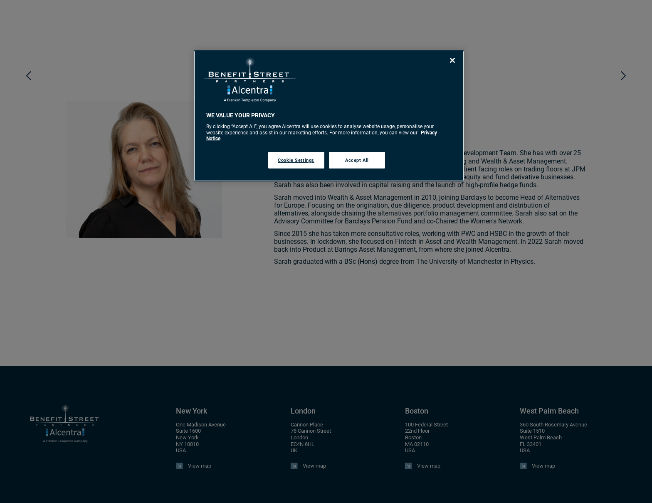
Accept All (357, 160)
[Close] (452, 60)
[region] (329, 115)
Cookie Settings (296, 160)
